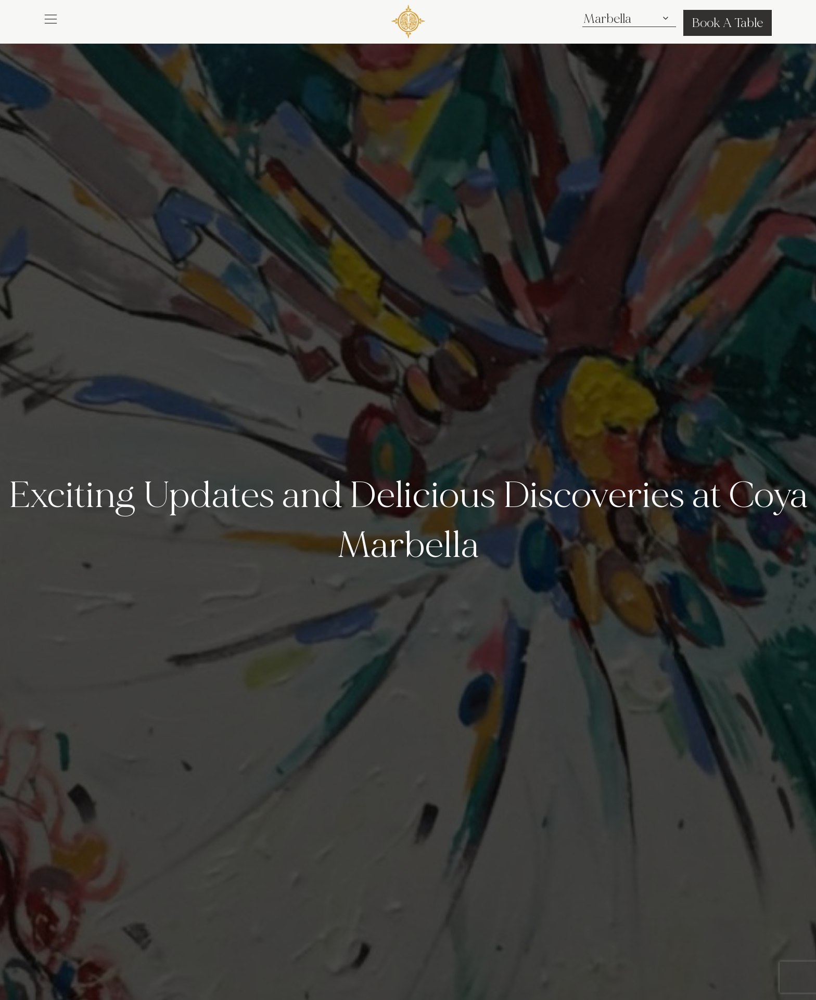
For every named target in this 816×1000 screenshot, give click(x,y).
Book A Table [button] (727, 23)
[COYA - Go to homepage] (408, 21)
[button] (50, 18)
